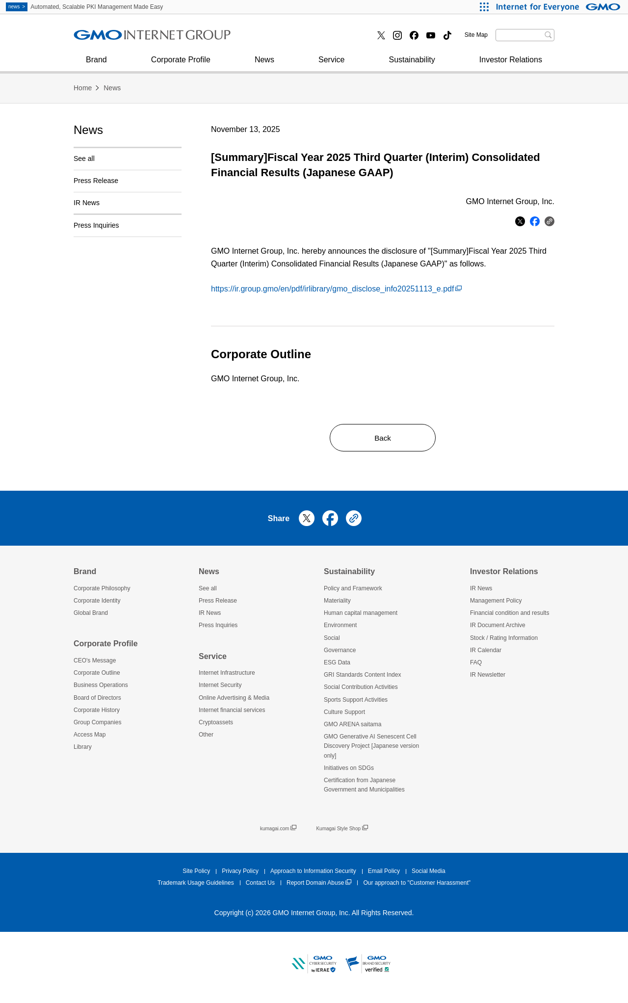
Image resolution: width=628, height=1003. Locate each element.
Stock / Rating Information (504, 639)
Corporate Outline (97, 675)
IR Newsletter (487, 677)
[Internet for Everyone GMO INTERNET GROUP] (559, 7)
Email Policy (384, 873)
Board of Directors (97, 699)
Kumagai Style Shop (342, 831)
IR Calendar (485, 652)
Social (332, 639)
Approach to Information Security (313, 873)
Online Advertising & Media (234, 699)
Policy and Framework (353, 590)
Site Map (476, 34)
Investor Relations (511, 64)
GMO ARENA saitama (352, 726)
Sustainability (411, 64)
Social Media (428, 873)
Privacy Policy (240, 873)
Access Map (89, 737)
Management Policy (496, 603)
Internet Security (112, 38)
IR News (87, 203)
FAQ (476, 664)
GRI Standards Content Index (362, 677)
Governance (340, 652)
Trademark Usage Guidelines (195, 884)
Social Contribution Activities (361, 689)
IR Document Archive (497, 627)
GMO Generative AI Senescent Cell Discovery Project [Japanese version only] (371, 748)
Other (206, 737)
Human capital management (360, 615)
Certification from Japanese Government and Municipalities (364, 787)
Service (331, 64)
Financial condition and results (509, 615)
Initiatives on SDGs (349, 769)
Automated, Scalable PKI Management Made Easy (84, 6)
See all (84, 158)
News (264, 64)
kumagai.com (278, 831)
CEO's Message (95, 662)
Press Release (96, 181)
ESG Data (337, 664)
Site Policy (196, 873)
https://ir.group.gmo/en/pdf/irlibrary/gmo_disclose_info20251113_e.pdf (336, 289)
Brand (96, 64)
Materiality (337, 603)
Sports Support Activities (356, 701)
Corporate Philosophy (102, 590)
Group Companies (97, 724)
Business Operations (101, 687)
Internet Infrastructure (227, 675)
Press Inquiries (110, 38)
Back (383, 438)
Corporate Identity (97, 603)
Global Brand (91, 615)
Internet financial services (295, 38)
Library (83, 749)
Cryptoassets (216, 724)
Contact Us (260, 884)
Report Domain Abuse (319, 885)
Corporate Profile (180, 64)
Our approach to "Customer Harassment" (417, 884)
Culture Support (344, 714)
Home (83, 88)
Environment (340, 627)
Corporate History (97, 712)
